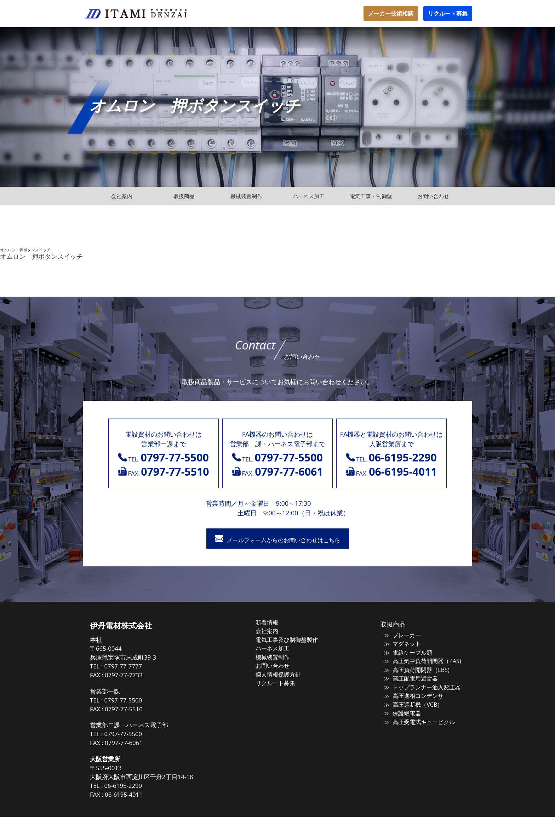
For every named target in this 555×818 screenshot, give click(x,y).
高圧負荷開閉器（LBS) (415, 669)
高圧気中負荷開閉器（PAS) (420, 661)
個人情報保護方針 (285, 673)
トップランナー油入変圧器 (420, 685)
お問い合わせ (280, 664)
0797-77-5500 (136, 701)
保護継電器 (402, 711)
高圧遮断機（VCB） (412, 702)
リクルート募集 (448, 13)
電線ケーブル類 (407, 652)
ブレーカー (402, 635)
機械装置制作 (280, 656)
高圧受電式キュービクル (418, 719)
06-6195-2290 (136, 787)
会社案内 (274, 631)
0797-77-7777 (136, 667)
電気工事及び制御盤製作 (293, 640)
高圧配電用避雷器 (410, 677)
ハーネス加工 (280, 648)
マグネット (402, 644)
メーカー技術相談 (390, 13)
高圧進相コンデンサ (412, 694)
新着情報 (274, 623)
